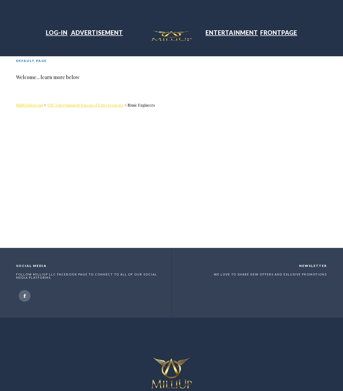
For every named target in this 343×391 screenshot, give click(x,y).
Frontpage (278, 32)
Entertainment (232, 32)
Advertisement (96, 32)
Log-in (57, 32)
